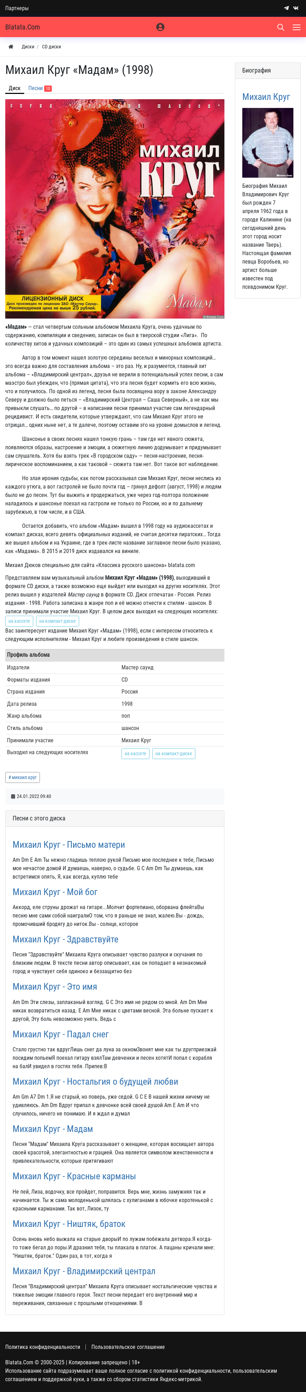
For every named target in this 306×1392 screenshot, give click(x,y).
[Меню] (297, 27)
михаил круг (24, 777)
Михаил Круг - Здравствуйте (65, 939)
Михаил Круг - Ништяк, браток (69, 1224)
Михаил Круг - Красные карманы (74, 1176)
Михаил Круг (266, 96)
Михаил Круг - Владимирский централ (84, 1271)
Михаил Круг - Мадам (53, 1129)
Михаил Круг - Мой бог (55, 892)
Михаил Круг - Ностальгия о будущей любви (95, 1081)
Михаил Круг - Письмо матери (69, 844)
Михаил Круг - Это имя (55, 986)
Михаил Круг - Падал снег (61, 1034)
